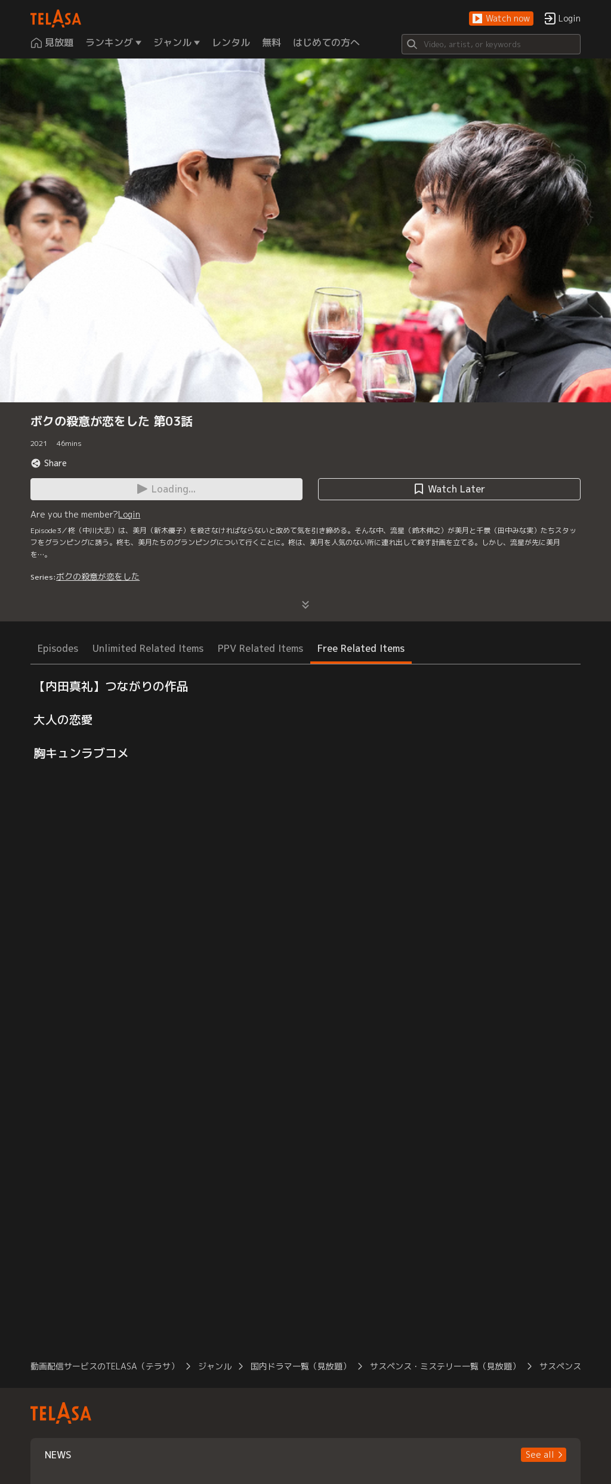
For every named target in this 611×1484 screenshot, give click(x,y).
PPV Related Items (260, 648)
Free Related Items (361, 648)
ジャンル (215, 1366)
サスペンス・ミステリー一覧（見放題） (445, 1366)
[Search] (491, 44)
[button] (501, 18)
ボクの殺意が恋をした (98, 576)
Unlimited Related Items (147, 648)
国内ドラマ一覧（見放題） (301, 1366)
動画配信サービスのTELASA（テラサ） (104, 1366)
